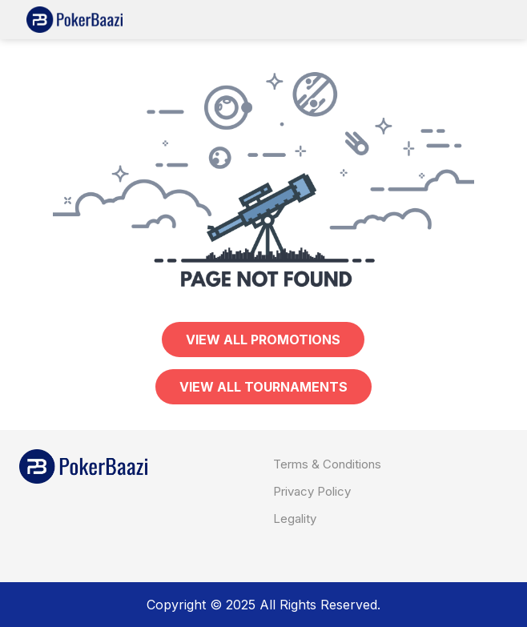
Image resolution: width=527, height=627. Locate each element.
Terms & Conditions (327, 464)
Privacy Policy (312, 491)
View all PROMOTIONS (263, 340)
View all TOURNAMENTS (263, 387)
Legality (294, 518)
